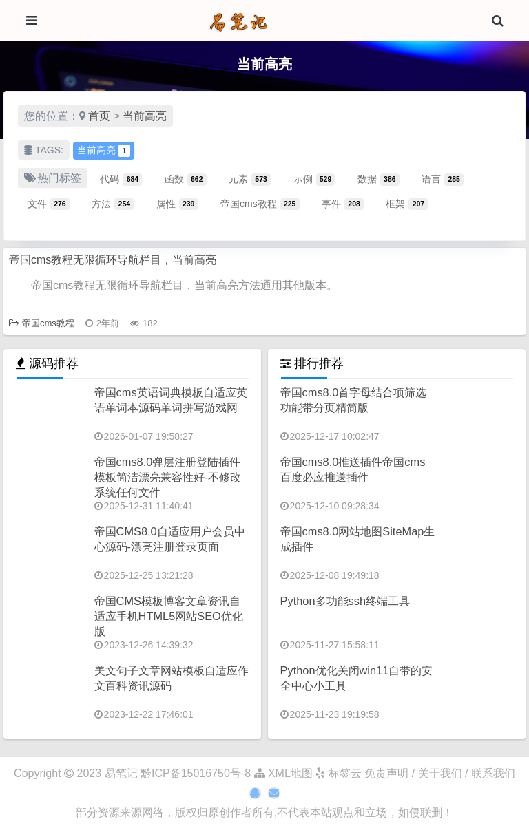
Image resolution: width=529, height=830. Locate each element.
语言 (443, 179)
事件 (343, 204)
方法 (113, 204)
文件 (49, 204)
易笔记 (121, 773)
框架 (407, 204)
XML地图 (283, 773)
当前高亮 (145, 116)
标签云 (338, 773)
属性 (177, 204)
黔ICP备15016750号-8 (197, 773)
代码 (121, 179)
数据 (378, 179)
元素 (250, 179)
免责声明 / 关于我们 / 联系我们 (439, 773)
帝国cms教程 (260, 204)
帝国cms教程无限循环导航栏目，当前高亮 (112, 260)
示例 (314, 179)
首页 (99, 116)
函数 (186, 179)
